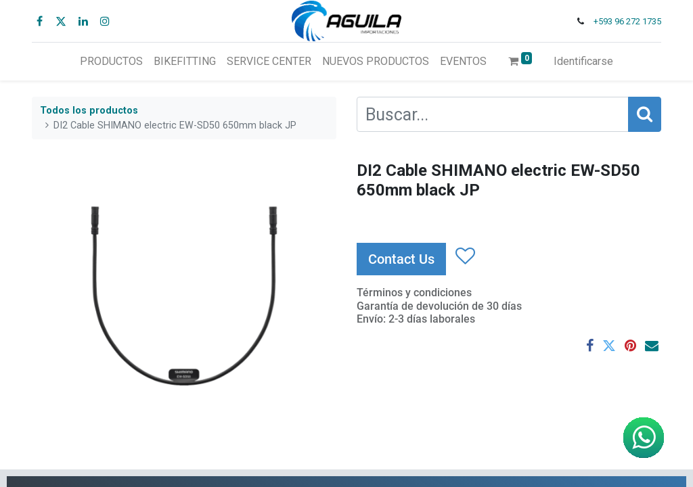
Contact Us (401, 259)
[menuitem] (111, 61)
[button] (464, 257)
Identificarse (583, 61)
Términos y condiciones (414, 292)
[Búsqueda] (644, 114)
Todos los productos (89, 110)
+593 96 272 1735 (627, 21)
